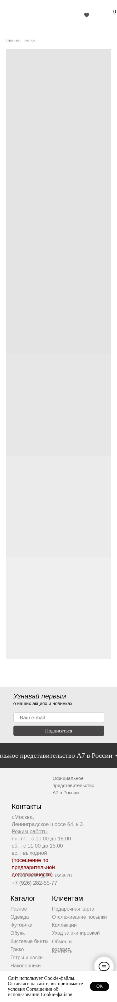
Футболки (21, 925)
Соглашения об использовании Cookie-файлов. (41, 991)
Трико (17, 949)
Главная (12, 40)
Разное (29, 40)
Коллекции (64, 925)
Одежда (20, 917)
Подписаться (58, 730)
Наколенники (26, 965)
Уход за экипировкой (76, 933)
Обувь (18, 933)
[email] (58, 718)
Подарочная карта (73, 909)
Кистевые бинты (29, 941)
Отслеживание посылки (79, 917)
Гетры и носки (27, 957)
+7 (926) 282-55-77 (34, 883)
